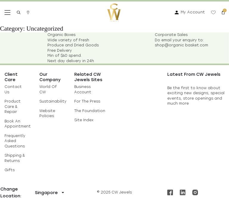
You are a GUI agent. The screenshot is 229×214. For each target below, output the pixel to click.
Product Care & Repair (12, 106)
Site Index (83, 120)
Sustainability (52, 101)
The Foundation (89, 111)
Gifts (9, 170)
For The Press (87, 101)
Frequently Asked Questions (14, 141)
